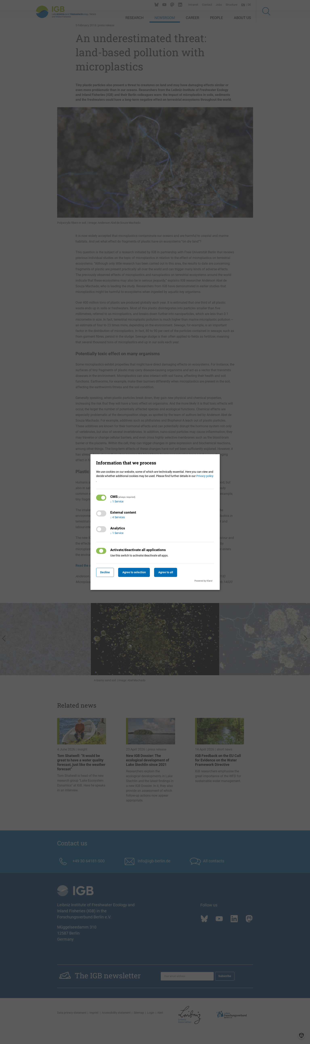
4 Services (117, 517)
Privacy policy (204, 476)
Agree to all (171, 572)
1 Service (116, 501)
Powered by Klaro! (203, 581)
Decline (106, 572)
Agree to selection (137, 572)
